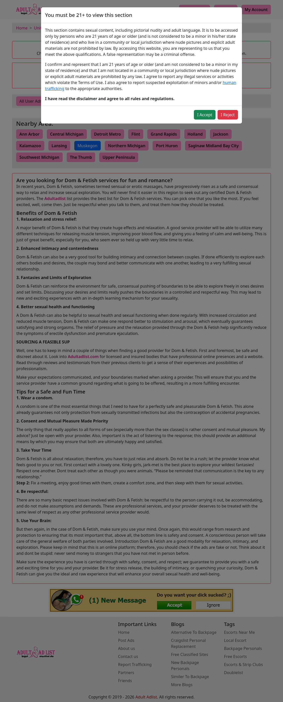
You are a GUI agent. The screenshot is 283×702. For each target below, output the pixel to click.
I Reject (228, 115)
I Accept (204, 115)
